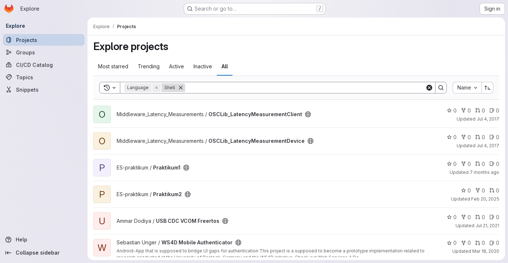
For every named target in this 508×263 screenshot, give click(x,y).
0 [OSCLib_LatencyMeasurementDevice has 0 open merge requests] (480, 137)
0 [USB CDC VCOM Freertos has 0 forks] (466, 217)
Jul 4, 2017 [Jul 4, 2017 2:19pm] (488, 145)
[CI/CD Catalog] (44, 64)
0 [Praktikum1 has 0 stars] (452, 164)
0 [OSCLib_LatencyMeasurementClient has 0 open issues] (494, 110)
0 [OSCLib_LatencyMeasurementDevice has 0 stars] (452, 137)
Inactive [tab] (203, 66)
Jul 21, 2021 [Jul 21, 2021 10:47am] (487, 225)
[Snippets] (44, 89)
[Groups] (44, 52)
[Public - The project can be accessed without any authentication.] (308, 114)
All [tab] (225, 66)
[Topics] (44, 77)
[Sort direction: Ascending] (487, 88)
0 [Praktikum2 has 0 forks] (480, 190)
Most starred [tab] (113, 66)
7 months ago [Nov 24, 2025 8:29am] (484, 172)
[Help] (44, 239)
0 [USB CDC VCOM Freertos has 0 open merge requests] (480, 217)
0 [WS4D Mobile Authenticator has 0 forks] (466, 243)
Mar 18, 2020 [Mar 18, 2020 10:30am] (485, 251)
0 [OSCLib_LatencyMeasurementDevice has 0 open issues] (494, 137)
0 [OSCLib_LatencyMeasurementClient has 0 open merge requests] (480, 110)
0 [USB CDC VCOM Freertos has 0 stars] (452, 217)
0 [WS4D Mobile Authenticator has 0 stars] (452, 243)
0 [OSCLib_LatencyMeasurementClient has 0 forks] (466, 110)
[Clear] (429, 87)
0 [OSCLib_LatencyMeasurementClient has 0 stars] (452, 110)
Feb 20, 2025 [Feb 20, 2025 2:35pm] (485, 199)
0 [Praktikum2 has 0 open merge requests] (494, 190)
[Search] (305, 87)
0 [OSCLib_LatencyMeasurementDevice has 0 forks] (466, 137)
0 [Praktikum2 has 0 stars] (466, 190)
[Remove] (180, 87)
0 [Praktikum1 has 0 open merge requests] (480, 164)
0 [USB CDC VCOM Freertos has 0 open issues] (494, 217)
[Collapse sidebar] (44, 253)
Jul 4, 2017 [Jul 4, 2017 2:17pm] (488, 119)
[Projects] (44, 40)
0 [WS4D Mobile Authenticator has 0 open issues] (494, 243)
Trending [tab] (149, 66)
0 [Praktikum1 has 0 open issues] (494, 164)
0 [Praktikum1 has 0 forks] (466, 164)
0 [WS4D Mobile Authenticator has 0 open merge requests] (480, 243)
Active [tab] (176, 66)
